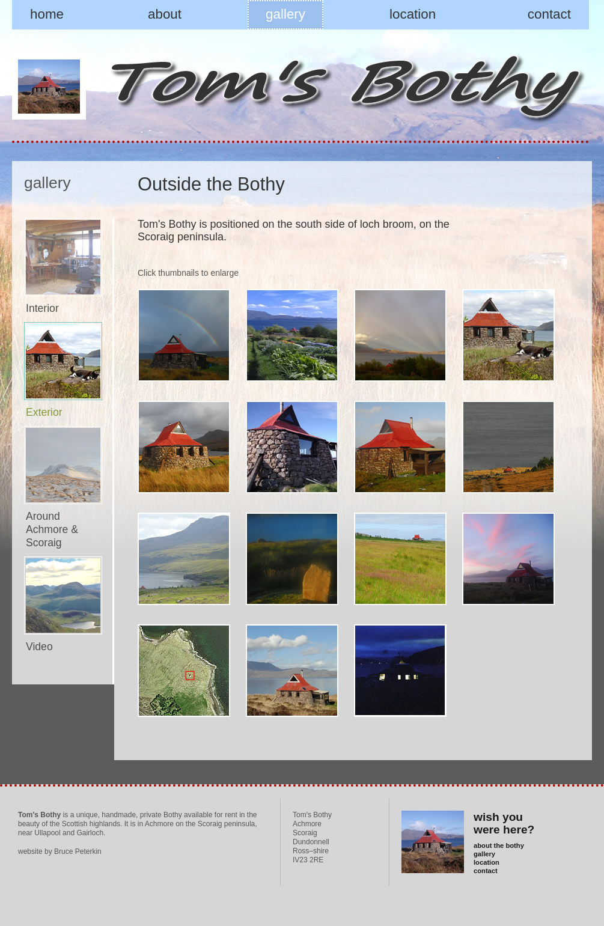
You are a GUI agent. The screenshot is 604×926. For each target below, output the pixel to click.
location (412, 14)
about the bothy (499, 845)
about (165, 14)
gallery (285, 14)
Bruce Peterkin (78, 851)
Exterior (44, 412)
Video (39, 647)
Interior (42, 308)
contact (549, 14)
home (47, 14)
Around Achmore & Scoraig (52, 529)
